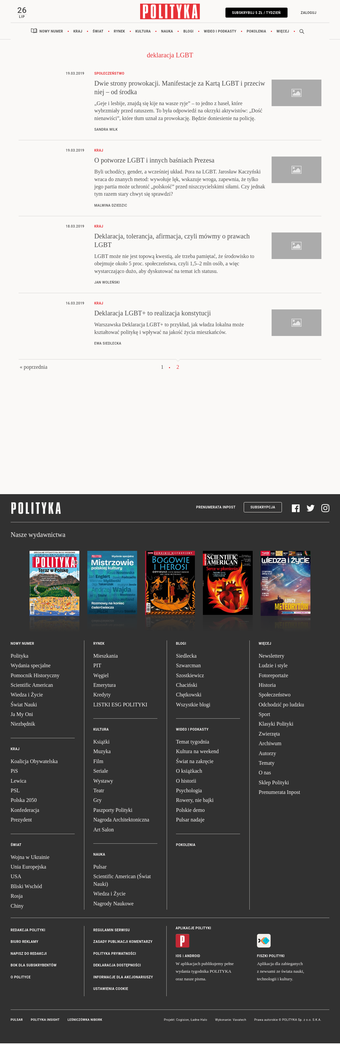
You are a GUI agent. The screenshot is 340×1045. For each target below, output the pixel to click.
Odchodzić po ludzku (281, 706)
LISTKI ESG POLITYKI (120, 706)
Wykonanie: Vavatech (230, 1021)
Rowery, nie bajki (194, 802)
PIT (97, 667)
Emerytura (104, 686)
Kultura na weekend (197, 753)
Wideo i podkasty (220, 33)
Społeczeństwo (275, 696)
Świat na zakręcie (194, 763)
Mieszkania (105, 657)
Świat (98, 33)
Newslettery (271, 657)
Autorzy (267, 755)
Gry (97, 802)
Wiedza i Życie (27, 696)
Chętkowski (188, 696)
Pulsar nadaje (190, 821)
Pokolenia (256, 33)
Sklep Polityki (274, 784)
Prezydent (21, 821)
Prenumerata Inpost (216, 509)
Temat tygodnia (192, 744)
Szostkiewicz (190, 677)
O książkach (189, 773)
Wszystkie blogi (193, 706)
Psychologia (189, 792)
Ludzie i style (273, 667)
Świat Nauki (24, 706)
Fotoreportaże (273, 677)
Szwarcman (188, 667)
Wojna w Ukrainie (30, 859)
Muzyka (102, 753)
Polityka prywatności (114, 955)
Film (98, 763)
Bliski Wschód (26, 888)
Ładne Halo (199, 1021)
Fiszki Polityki (271, 958)
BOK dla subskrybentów (33, 967)
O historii (186, 782)
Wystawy (103, 782)
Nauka (167, 33)
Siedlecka (186, 657)
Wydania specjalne (30, 667)
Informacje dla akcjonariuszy (123, 979)
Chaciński (186, 686)
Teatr (98, 792)
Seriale (100, 773)
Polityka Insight (45, 1021)
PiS (14, 773)
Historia (267, 686)
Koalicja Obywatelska (34, 763)
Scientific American (32, 686)
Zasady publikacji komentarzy (122, 944)
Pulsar (100, 869)
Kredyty (102, 696)
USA (16, 878)
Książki (101, 744)
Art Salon (103, 831)
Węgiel (101, 677)
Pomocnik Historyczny (35, 677)
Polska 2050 (24, 802)
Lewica (18, 782)
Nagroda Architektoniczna (121, 821)
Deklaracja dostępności (117, 967)
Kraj (77, 33)
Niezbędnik (23, 726)
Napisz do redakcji (29, 955)
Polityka (19, 657)
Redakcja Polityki (28, 932)
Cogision (182, 1021)
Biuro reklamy (25, 944)
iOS (178, 958)
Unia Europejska (28, 869)
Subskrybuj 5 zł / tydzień (254, 13)
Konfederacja (25, 812)
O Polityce (21, 979)
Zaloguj (306, 13)
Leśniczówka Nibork (85, 1021)
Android (193, 958)
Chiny (17, 907)
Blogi (188, 33)
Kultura (143, 33)
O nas (265, 774)
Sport (264, 716)
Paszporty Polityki (112, 812)
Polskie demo (190, 812)
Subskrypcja (262, 509)
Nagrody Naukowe (113, 905)
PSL (15, 792)
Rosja (17, 898)
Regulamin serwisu (111, 932)
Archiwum (270, 745)
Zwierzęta (269, 735)
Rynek (119, 33)
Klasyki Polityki (276, 726)
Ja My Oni (22, 716)
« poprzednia (33, 369)
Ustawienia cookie (110, 990)
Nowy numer (51, 33)
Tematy (267, 765)
